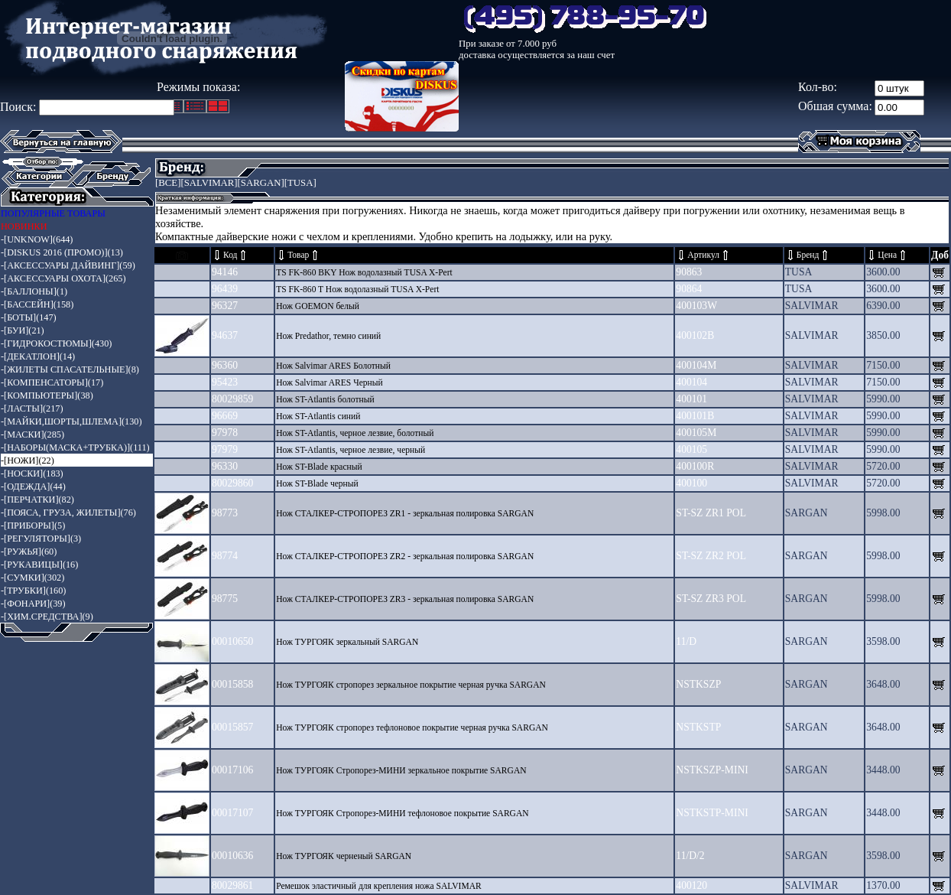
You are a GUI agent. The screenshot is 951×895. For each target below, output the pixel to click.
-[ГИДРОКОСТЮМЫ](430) (56, 343)
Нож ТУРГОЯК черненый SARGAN (343, 856)
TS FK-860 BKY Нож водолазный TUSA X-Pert (364, 273)
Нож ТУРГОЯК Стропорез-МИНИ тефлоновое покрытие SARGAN (402, 814)
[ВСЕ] (167, 182)
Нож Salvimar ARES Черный (329, 383)
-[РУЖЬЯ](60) (29, 551)
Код (230, 255)
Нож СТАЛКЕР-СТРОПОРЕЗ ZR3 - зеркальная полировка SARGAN (405, 599)
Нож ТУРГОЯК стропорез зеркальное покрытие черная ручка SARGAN (411, 685)
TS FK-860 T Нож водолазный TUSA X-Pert (357, 290)
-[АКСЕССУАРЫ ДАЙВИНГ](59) (68, 265)
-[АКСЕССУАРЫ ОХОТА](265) (63, 278)
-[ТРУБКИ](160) (33, 590)
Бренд (808, 255)
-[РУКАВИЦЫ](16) (39, 564)
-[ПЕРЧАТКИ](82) (37, 499)
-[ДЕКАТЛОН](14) (38, 356)
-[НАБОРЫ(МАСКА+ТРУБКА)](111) (75, 447)
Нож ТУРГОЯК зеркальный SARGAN (347, 642)
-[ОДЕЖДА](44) (33, 486)
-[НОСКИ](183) (32, 473)
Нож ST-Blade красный (319, 467)
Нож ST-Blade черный (317, 484)
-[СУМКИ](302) (32, 577)
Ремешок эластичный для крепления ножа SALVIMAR (379, 886)
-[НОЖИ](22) (27, 460)
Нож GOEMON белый (317, 306)
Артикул (703, 255)
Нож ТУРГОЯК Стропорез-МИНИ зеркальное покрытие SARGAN (401, 771)
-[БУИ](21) (22, 330)
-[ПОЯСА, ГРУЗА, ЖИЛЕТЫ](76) (68, 512)
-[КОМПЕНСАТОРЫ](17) (52, 382)
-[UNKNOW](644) (37, 239)
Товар (298, 255)
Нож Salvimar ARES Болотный (333, 366)
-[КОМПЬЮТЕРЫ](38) (47, 395)
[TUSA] (300, 182)
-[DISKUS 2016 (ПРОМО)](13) (62, 252)
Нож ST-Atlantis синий (318, 416)
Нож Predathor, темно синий (328, 336)
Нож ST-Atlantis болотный (325, 400)
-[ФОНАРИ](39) (33, 603)
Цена (887, 255)
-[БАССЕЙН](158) (37, 304)
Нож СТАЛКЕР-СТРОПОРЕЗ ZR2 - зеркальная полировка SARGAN (405, 556)
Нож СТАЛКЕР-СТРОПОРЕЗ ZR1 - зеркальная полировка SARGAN (405, 514)
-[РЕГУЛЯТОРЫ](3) (41, 538)
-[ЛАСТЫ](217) (32, 408)
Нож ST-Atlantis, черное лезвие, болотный (354, 433)
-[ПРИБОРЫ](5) (33, 525)
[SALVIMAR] (208, 182)
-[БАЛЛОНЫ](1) (34, 291)
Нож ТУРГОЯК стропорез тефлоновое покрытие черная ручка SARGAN (412, 728)
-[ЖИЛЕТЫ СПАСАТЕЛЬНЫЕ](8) (70, 369)
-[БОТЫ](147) (29, 317)
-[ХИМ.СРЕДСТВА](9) (47, 616)
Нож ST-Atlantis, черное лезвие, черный (350, 450)
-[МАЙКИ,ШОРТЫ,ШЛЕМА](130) (71, 421)
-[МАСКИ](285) (32, 434)
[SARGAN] (261, 182)
